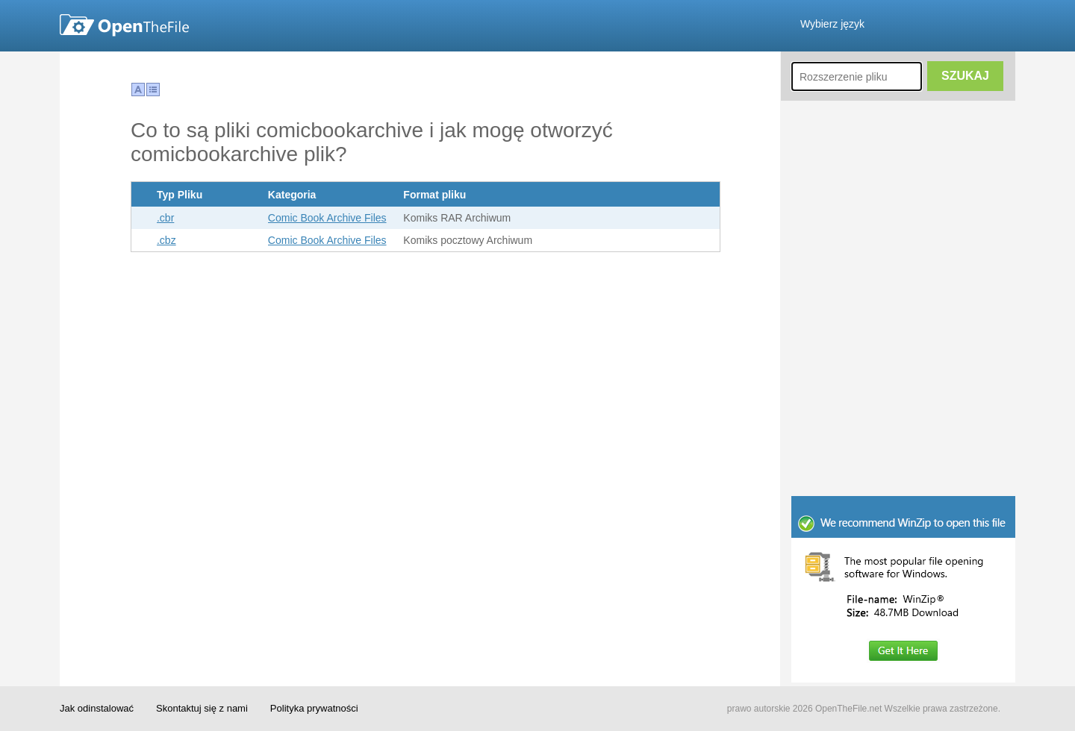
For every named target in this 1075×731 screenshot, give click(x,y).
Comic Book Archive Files (327, 218)
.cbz (166, 240)
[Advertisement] (903, 395)
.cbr (165, 218)
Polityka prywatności (314, 708)
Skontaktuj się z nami (202, 708)
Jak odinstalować (97, 708)
